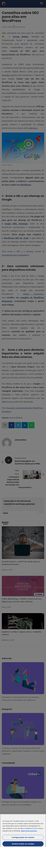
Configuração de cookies (23, 838)
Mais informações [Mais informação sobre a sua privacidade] (29, 831)
